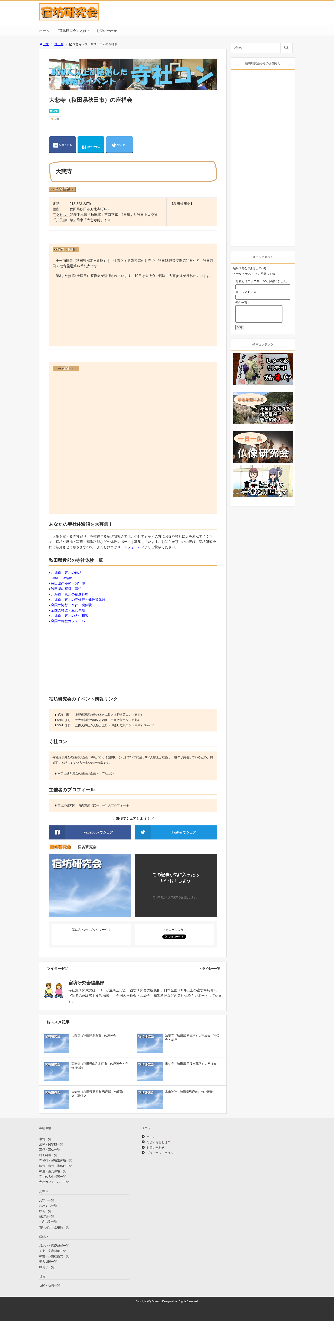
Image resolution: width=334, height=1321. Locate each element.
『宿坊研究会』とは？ (73, 31)
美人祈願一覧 (48, 1261)
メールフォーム (129, 547)
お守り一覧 (46, 1200)
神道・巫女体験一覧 (52, 1171)
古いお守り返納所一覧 (54, 1227)
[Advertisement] (133, 312)
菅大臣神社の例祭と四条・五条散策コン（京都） (108, 720)
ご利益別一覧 (48, 1221)
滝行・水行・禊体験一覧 (55, 1166)
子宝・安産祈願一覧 (52, 1251)
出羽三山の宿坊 (62, 578)
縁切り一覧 (46, 1267)
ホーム (44, 31)
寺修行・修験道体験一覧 (55, 1160)
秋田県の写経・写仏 (66, 589)
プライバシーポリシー (161, 1153)
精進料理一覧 (48, 1155)
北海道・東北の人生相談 (69, 615)
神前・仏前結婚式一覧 (54, 1256)
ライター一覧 (211, 968)
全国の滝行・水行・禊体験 (71, 605)
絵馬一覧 (45, 1211)
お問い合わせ (106, 31)
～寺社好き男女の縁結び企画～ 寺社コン (85, 773)
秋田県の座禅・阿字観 (68, 583)
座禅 (56, 119)
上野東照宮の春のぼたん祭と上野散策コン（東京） (109, 714)
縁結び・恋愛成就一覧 (54, 1245)
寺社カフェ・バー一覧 (54, 1182)
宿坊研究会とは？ (158, 1142)
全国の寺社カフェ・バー (69, 621)
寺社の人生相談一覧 (52, 1176)
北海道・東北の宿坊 (66, 572)
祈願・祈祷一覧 (49, 1285)
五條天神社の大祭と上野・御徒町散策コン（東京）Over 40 (114, 725)
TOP (44, 44)
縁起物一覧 (46, 1216)
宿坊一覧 (45, 1139)
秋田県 (59, 44)
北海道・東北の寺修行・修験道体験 (78, 599)
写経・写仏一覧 (49, 1149)
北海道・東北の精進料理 (69, 594)
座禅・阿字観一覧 (51, 1144)
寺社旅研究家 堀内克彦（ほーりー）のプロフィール (93, 805)
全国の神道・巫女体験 (68, 610)
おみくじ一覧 (48, 1205)
